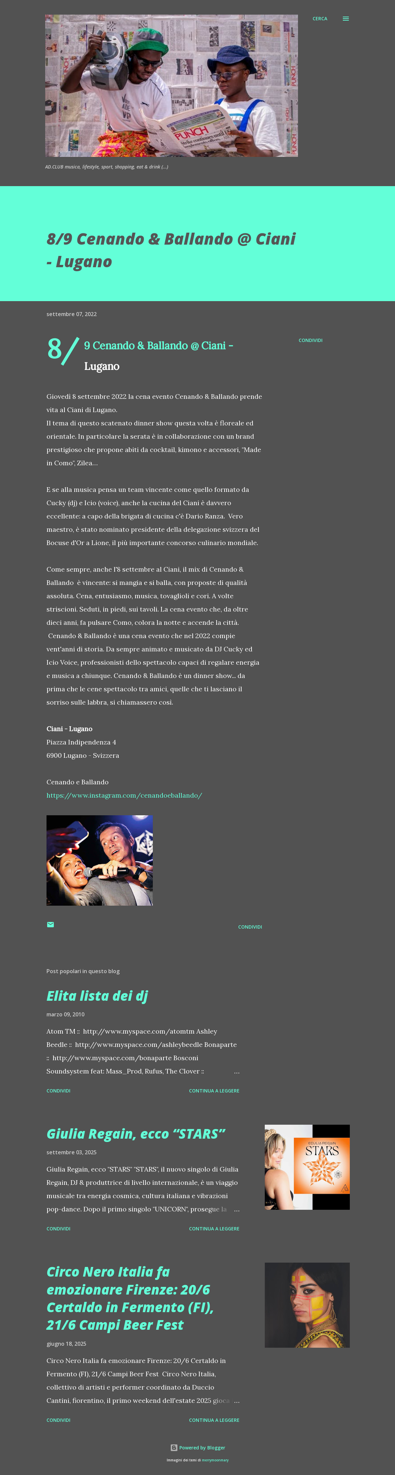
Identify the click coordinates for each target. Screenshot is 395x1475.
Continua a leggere (214, 1090)
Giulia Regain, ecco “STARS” (136, 1133)
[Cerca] (320, 19)
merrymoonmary (215, 1460)
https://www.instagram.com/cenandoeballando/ (124, 795)
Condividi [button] (311, 340)
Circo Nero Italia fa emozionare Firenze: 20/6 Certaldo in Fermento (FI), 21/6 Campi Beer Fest (130, 1298)
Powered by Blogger (197, 1447)
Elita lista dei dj (97, 995)
